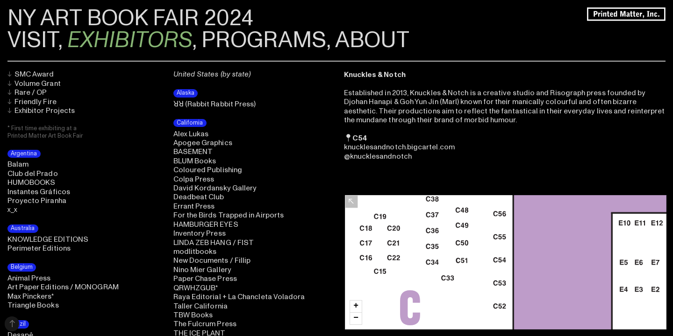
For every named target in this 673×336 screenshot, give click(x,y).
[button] (356, 306)
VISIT (32, 40)
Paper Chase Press (205, 278)
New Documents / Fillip (212, 260)
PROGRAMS (263, 40)
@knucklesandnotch (378, 156)
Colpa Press (194, 179)
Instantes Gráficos (38, 192)
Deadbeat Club (198, 197)
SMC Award (30, 74)
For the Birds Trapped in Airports (228, 215)
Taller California (200, 306)
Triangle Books (33, 305)
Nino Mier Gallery (202, 270)
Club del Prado (32, 173)
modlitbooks (195, 251)
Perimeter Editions (39, 248)
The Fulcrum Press (204, 324)
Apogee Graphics (202, 143)
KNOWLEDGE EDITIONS (47, 239)
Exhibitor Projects (41, 110)
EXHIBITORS (129, 40)
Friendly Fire (32, 102)
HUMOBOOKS (31, 182)
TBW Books (193, 315)
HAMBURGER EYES (205, 224)
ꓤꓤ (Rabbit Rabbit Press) (214, 104)
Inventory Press (199, 233)
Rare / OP (27, 92)
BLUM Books (194, 161)
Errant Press (194, 206)
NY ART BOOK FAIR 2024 (130, 18)
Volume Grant (34, 83)
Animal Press (29, 278)
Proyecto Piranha (36, 201)
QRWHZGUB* (195, 288)
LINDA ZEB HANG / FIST (213, 243)
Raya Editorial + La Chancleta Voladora (239, 297)
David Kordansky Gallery (215, 188)
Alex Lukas (191, 134)
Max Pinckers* (30, 296)
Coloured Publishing (207, 170)
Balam (18, 164)
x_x (12, 209)
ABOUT (372, 40)
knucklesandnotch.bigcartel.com (399, 147)
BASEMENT (193, 152)
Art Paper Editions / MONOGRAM (63, 287)
